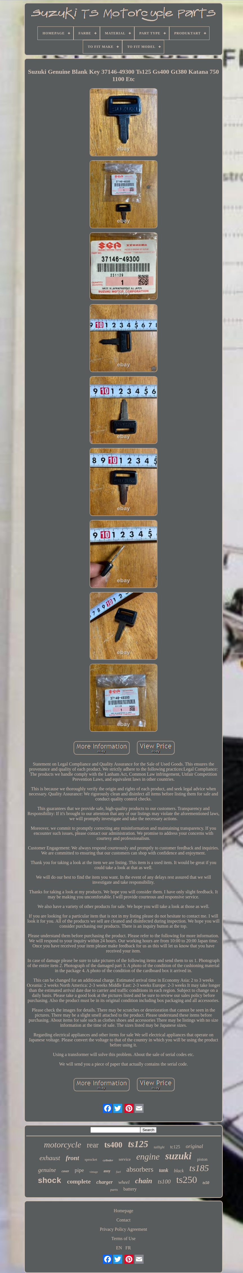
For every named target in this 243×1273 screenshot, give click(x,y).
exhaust (49, 1158)
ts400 (113, 1144)
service (125, 1159)
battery (130, 1189)
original (194, 1146)
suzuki (178, 1156)
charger (104, 1182)
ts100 (164, 1181)
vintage (94, 1171)
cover (65, 1171)
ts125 (138, 1144)
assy (106, 1171)
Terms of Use (124, 1238)
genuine (47, 1170)
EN (119, 1247)
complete (79, 1181)
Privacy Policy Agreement (123, 1229)
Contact (124, 1220)
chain (143, 1181)
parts (114, 1189)
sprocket (91, 1159)
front (72, 1158)
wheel (124, 1182)
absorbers (139, 1169)
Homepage (123, 1210)
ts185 (199, 1168)
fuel (118, 1171)
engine (148, 1157)
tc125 (175, 1146)
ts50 (206, 1183)
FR (128, 1247)
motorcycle (62, 1144)
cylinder (108, 1160)
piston (202, 1159)
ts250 (186, 1179)
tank (163, 1170)
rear (93, 1145)
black (179, 1170)
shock (49, 1180)
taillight (159, 1147)
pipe (79, 1170)
